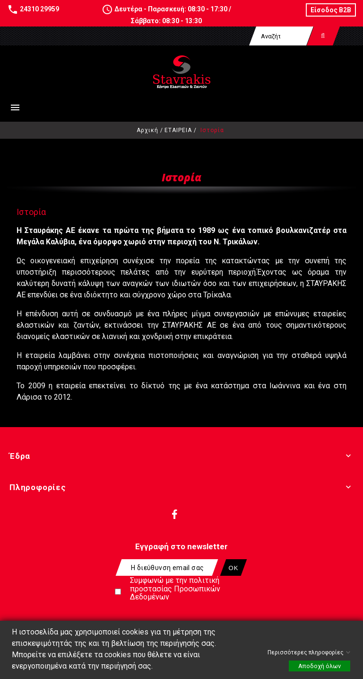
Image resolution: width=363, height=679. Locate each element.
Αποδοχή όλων (319, 666)
